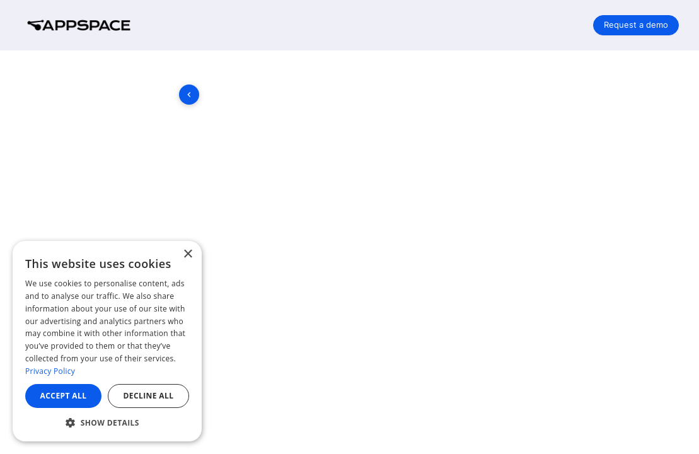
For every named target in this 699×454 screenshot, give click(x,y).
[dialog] (107, 341)
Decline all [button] (149, 395)
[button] (107, 422)
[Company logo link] (88, 25)
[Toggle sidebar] (189, 94)
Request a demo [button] (636, 25)
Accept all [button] (63, 395)
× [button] (187, 254)
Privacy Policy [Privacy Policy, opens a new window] (50, 371)
